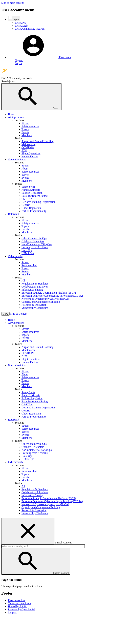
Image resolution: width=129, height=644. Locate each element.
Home (11, 114)
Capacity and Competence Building (41, 301)
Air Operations (16, 117)
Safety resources (30, 126)
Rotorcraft (13, 214)
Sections (19, 325)
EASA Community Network (30, 28)
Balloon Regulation (32, 192)
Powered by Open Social (21, 609)
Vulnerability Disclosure (35, 307)
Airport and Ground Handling (38, 141)
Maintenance (28, 144)
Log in (18, 63)
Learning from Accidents (35, 247)
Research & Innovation (34, 304)
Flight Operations (31, 153)
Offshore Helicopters (33, 241)
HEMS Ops (28, 253)
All (23, 280)
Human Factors (30, 156)
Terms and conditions (19, 603)
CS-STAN (27, 198)
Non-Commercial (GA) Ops (37, 244)
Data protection (16, 600)
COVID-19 (28, 147)
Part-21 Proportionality (34, 211)
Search (5, 81)
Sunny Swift (28, 186)
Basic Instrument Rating (35, 195)
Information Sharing (32, 289)
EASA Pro (20, 22)
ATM (24, 150)
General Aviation (17, 159)
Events (25, 132)
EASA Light (21, 25)
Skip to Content (18, 313)
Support (12, 612)
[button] (14, 18)
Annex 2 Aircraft (31, 189)
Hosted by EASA (17, 606)
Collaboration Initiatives (35, 286)
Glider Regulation (31, 207)
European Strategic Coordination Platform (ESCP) (49, 292)
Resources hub (29, 265)
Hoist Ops (27, 250)
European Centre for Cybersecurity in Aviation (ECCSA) (52, 295)
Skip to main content (12, 2)
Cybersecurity (15, 256)
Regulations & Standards (35, 283)
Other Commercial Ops (34, 238)
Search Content (63, 542)
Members (27, 135)
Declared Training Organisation (38, 201)
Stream (25, 123)
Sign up (19, 60)
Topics (25, 129)
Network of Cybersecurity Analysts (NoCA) (45, 298)
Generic (26, 204)
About (25, 168)
